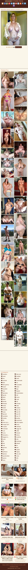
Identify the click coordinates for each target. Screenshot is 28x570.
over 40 (17, 409)
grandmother (5, 456)
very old (17, 454)
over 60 (17, 414)
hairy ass (18, 374)
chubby (4, 418)
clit (2, 420)
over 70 (17, 416)
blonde (3, 401)
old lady (17, 403)
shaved (17, 433)
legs (16, 389)
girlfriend (4, 451)
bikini (3, 397)
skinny (17, 435)
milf (16, 395)
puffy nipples (19, 422)
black (3, 399)
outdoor (17, 407)
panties (17, 418)
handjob (17, 376)
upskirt (17, 449)
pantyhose (18, 420)
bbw (3, 382)
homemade (18, 380)
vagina (17, 451)
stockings (18, 441)
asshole (4, 380)
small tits (18, 437)
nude (17, 399)
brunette (4, 409)
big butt (4, 414)
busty (3, 412)
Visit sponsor (18, 47)
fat (2, 441)
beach (3, 386)
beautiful (4, 389)
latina (17, 386)
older (17, 405)
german (4, 447)
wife (16, 458)
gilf (2, 449)
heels (17, 378)
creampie (4, 428)
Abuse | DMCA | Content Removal (10, 564)
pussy (17, 424)
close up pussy (6, 422)
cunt (3, 430)
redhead (18, 426)
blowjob (4, 403)
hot (16, 382)
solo (16, 439)
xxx (16, 460)
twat (16, 447)
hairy (3, 460)
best (3, 391)
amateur (4, 374)
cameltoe (4, 416)
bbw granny (5, 384)
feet (3, 443)
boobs (3, 405)
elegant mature (6, 437)
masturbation (19, 393)
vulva (17, 456)
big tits (3, 395)
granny (3, 458)
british (3, 407)
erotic (3, 439)
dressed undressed (7, 435)
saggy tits (18, 428)
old (16, 401)
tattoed (17, 443)
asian (3, 376)
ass (3, 378)
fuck (3, 445)
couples (4, 426)
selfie (17, 430)
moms (17, 397)
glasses (4, 454)
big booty (4, 393)
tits (16, 445)
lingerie (17, 391)
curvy (3, 433)
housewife (18, 384)
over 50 (17, 412)
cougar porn (5, 424)
